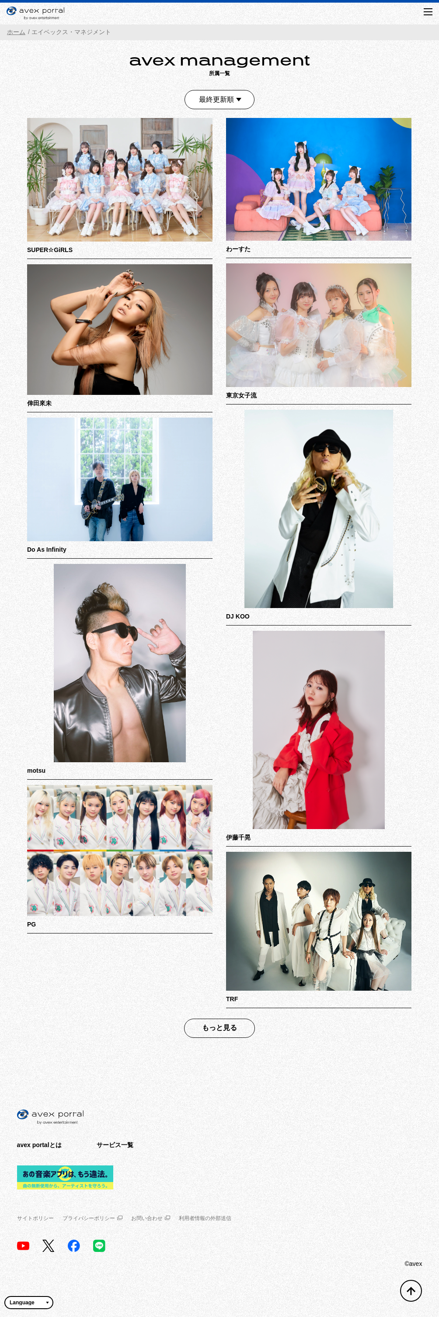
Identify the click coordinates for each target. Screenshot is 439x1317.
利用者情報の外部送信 (205, 1218)
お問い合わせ (150, 1218)
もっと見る (219, 1027)
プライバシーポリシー (92, 1218)
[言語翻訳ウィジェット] (28, 1302)
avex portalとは (39, 1144)
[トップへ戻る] (411, 1291)
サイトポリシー (35, 1218)
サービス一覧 (115, 1144)
